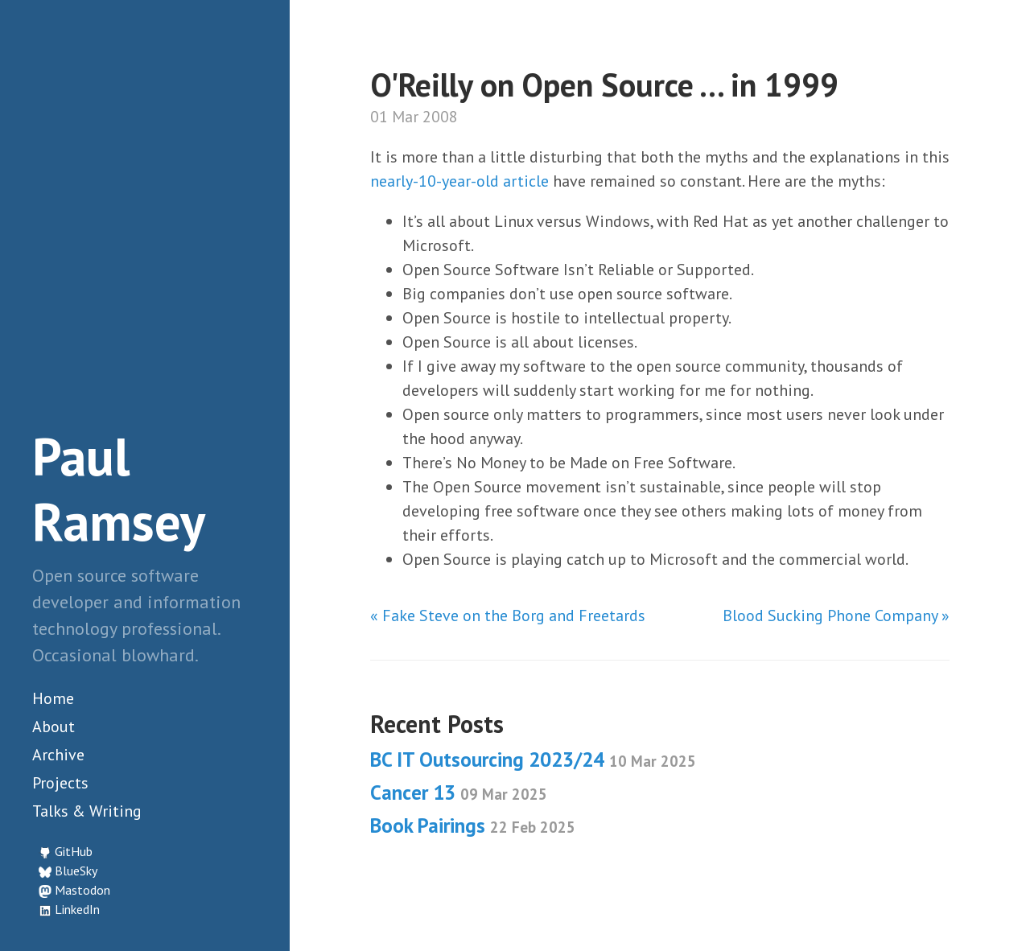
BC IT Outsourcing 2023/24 (533, 759)
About (53, 726)
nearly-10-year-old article (459, 181)
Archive (58, 754)
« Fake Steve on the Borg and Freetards (507, 615)
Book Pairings (472, 825)
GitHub (74, 851)
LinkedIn (77, 909)
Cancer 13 (458, 792)
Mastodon (82, 890)
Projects (60, 782)
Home (53, 698)
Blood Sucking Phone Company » (836, 615)
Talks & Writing (87, 811)
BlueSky (76, 870)
